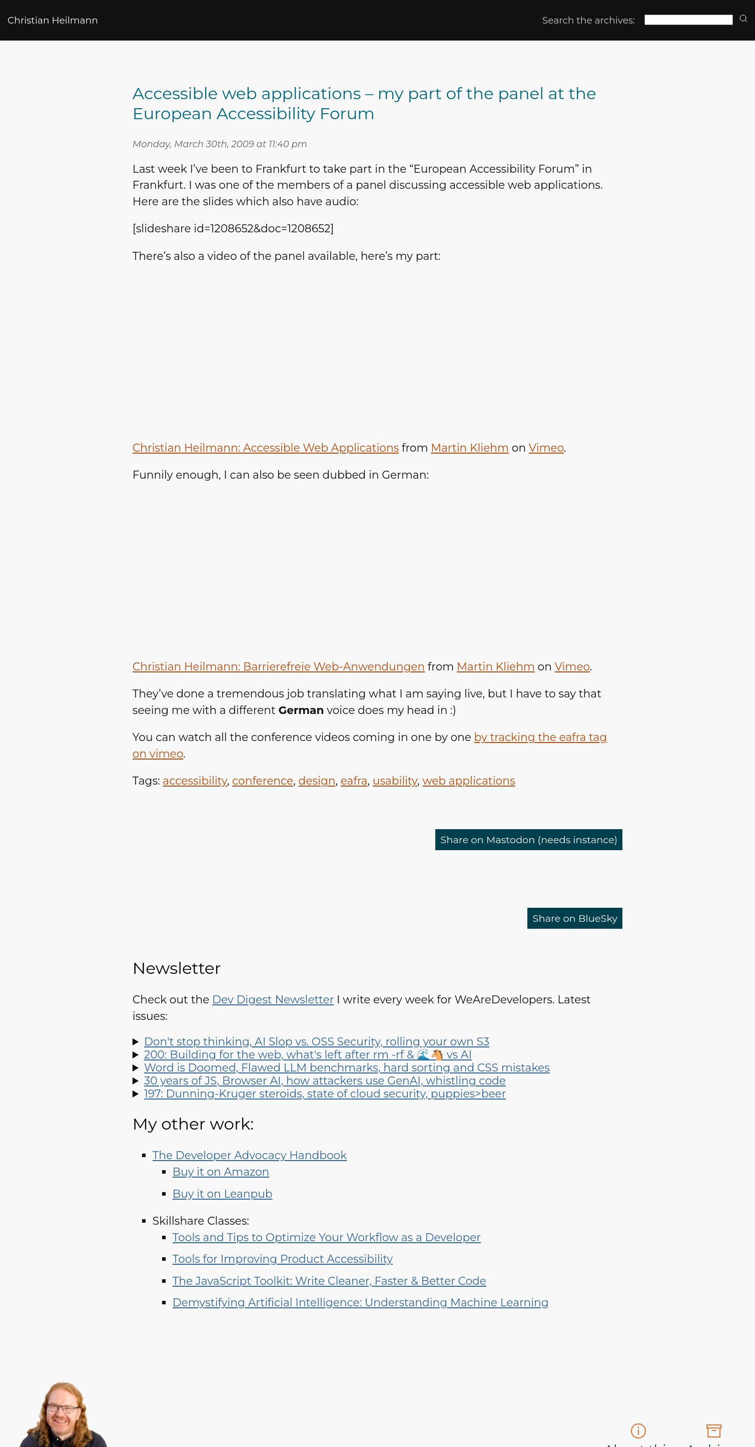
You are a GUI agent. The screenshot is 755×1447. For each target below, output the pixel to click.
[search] (743, 19)
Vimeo (546, 447)
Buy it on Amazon (221, 1171)
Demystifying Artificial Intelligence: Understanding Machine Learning (361, 1302)
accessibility (195, 780)
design (317, 780)
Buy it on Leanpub (223, 1193)
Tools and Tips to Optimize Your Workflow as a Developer (327, 1237)
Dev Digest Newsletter (273, 999)
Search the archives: (588, 20)
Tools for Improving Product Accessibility (283, 1258)
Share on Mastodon (518, 839)
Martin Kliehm (470, 447)
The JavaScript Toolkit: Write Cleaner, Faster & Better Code (329, 1280)
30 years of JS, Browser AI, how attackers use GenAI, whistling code (325, 1080)
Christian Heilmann (53, 20)
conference (262, 780)
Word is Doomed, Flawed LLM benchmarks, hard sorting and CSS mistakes (347, 1067)
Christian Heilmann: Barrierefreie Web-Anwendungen (279, 666)
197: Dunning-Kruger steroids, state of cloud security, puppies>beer (325, 1093)
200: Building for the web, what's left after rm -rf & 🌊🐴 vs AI (308, 1054)
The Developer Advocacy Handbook (250, 1155)
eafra (354, 780)
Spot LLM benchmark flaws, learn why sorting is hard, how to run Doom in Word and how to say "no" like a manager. (377, 1067)
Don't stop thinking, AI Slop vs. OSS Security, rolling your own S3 (316, 1041)
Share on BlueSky (569, 918)
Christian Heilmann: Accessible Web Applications (266, 447)
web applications (468, 780)
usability (395, 780)
